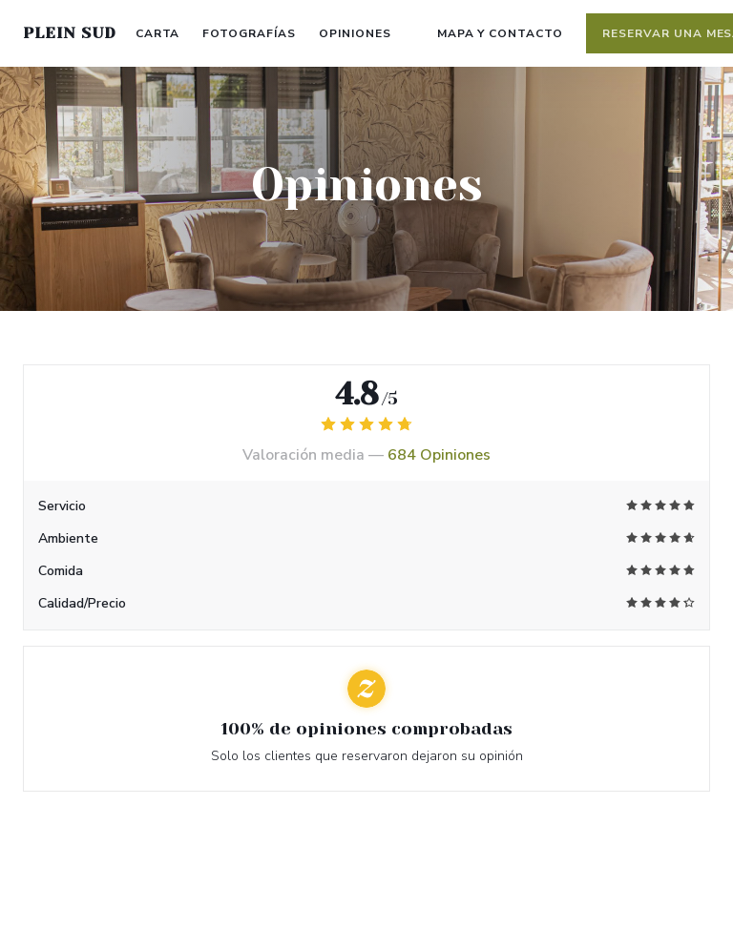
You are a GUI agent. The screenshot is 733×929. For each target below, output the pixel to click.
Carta (158, 33)
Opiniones (355, 33)
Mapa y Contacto (500, 33)
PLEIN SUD (69, 33)
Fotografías (249, 33)
